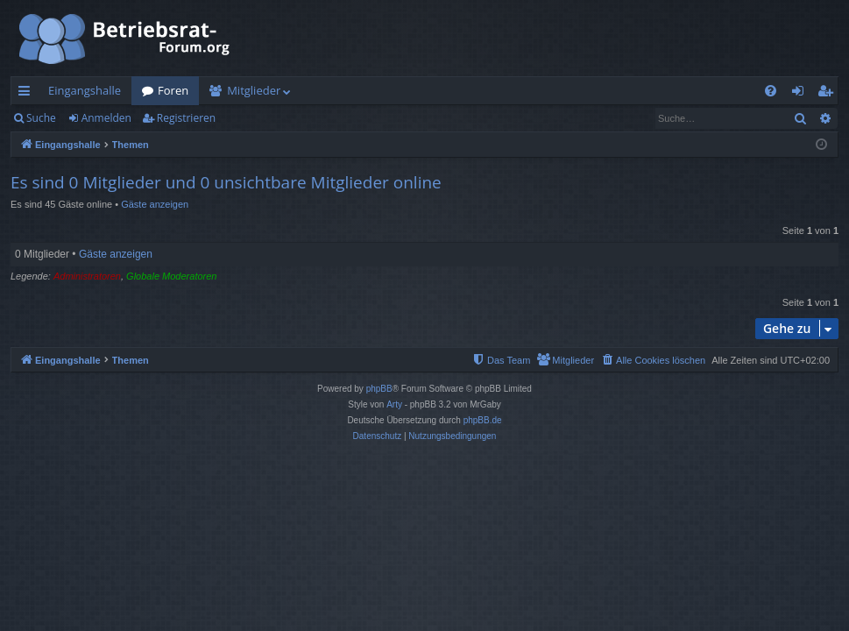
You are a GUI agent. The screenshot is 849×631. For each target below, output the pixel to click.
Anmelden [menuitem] (802, 93)
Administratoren (87, 276)
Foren (173, 90)
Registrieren (186, 117)
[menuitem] (770, 90)
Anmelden (106, 117)
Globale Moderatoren (171, 276)
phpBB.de (482, 420)
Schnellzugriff (28, 93)
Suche (41, 117)
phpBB (379, 388)
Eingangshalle (84, 90)
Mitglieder (253, 90)
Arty (394, 404)
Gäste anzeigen (154, 204)
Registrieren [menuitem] (828, 93)
